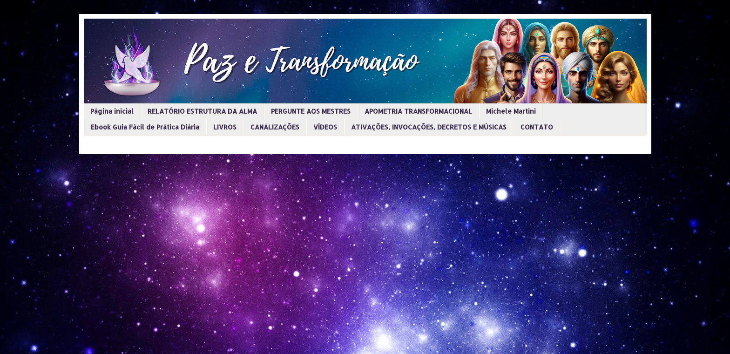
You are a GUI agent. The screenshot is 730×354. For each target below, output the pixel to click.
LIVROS (225, 127)
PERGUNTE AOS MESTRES (311, 111)
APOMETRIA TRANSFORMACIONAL (418, 111)
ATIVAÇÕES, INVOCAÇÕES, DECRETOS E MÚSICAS (429, 127)
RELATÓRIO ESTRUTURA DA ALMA (202, 111)
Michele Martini (511, 111)
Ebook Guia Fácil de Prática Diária (145, 127)
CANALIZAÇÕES (274, 127)
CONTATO (536, 127)
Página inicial (112, 111)
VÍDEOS (325, 127)
